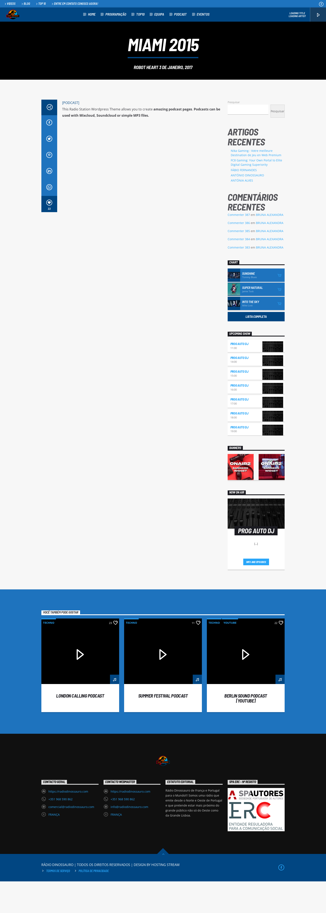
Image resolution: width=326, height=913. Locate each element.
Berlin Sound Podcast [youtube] (245, 729)
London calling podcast (80, 727)
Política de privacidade (94, 902)
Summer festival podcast (163, 727)
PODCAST (180, 14)
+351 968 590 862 (60, 831)
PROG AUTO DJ (239, 375)
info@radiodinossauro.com (129, 838)
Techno (48, 654)
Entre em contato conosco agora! (74, 3)
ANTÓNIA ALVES (242, 212)
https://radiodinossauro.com (68, 823)
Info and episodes (256, 593)
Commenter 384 (239, 271)
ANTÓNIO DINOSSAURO (247, 207)
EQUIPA (159, 14)
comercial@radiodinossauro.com (71, 838)
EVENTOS (203, 14)
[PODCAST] (70, 134)
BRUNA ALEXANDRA (269, 246)
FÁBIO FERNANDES (244, 202)
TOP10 (140, 14)
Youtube (230, 654)
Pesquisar (234, 134)
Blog (25, 3)
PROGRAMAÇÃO (115, 14)
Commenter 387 (239, 246)
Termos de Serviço (58, 902)
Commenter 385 (239, 263)
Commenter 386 (239, 254)
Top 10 (40, 3)
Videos (9, 3)
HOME (91, 14)
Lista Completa (256, 348)
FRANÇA (54, 846)
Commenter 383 (239, 279)
